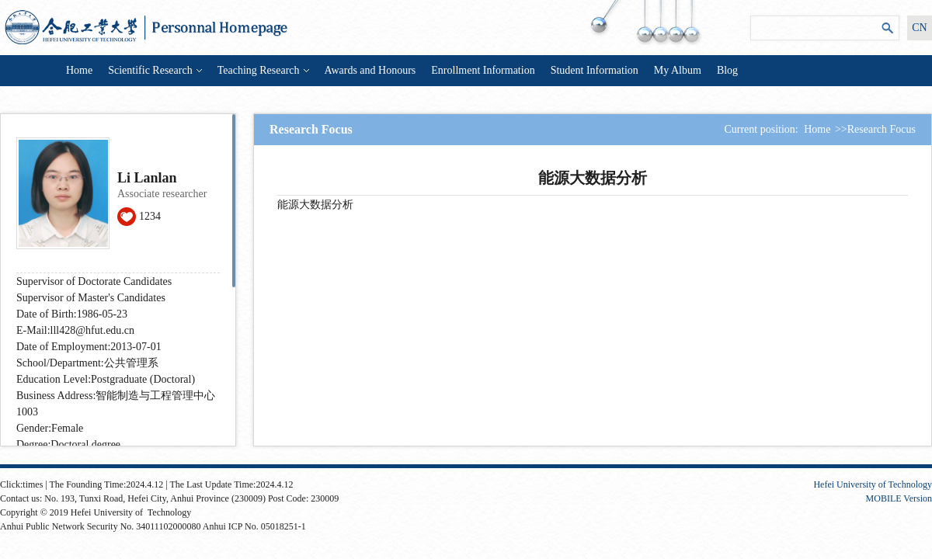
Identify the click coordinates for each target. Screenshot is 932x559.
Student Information (594, 70)
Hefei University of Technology (872, 484)
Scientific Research (154, 70)
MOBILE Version (899, 498)
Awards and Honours (370, 70)
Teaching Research (263, 70)
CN (919, 27)
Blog (727, 70)
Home (79, 70)
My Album (677, 70)
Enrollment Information (482, 70)
